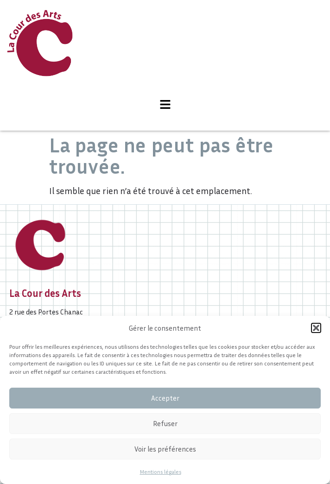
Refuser (165, 423)
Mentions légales (160, 471)
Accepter (165, 398)
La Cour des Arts (45, 293)
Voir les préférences (165, 449)
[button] (316, 328)
